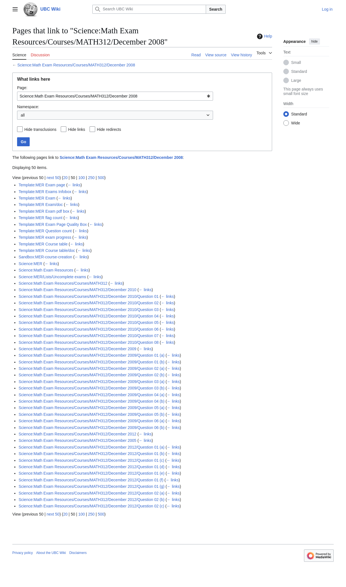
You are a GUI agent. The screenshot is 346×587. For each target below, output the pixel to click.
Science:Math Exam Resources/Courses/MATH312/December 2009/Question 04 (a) (91, 395)
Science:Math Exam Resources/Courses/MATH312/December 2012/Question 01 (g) (91, 486)
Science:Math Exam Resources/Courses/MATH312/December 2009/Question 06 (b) (91, 427)
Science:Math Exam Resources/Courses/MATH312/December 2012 (77, 434)
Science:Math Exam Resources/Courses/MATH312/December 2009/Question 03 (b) (91, 388)
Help (264, 36)
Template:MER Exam (36, 198)
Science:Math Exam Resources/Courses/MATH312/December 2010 (77, 289)
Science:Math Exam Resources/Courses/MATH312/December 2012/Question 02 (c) (91, 506)
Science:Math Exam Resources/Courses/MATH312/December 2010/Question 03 (88, 309)
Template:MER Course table (42, 244)
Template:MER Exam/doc (40, 204)
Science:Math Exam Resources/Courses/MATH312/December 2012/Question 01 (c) (91, 460)
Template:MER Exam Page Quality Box (52, 224)
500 (101, 177)
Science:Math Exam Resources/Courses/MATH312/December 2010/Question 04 (88, 316)
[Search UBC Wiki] (149, 9)
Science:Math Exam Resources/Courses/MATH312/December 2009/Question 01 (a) (91, 355)
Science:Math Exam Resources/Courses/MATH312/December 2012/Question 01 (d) (91, 467)
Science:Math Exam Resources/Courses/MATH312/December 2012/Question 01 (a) (91, 447)
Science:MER (30, 263)
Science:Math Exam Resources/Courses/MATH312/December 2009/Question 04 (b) (91, 401)
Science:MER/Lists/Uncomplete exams (52, 277)
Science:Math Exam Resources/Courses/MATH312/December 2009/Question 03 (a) (91, 381)
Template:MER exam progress (44, 237)
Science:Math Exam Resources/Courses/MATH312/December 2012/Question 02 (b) (91, 499)
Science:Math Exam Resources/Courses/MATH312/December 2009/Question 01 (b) (91, 362)
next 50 (52, 177)
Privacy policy (22, 553)
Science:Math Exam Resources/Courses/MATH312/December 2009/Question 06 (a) (91, 421)
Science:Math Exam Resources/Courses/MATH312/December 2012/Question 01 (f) (90, 480)
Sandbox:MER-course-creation (45, 257)
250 (91, 177)
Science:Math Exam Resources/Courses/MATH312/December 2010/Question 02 (88, 303)
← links (73, 185)
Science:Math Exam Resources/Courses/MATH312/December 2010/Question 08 (88, 342)
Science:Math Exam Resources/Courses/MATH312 (62, 283)
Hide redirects (109, 129)
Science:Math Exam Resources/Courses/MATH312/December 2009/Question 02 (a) (91, 368)
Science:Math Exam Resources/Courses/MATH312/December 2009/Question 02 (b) (91, 375)
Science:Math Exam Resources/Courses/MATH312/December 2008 (76, 65)
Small (296, 62)
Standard (299, 71)
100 (81, 177)
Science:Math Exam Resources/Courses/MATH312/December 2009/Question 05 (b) (91, 414)
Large (296, 80)
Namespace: (28, 107)
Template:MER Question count (45, 231)
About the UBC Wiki (51, 553)
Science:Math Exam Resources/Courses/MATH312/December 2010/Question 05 (88, 322)
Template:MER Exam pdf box (43, 211)
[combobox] (115, 96)
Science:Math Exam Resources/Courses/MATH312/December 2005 (77, 440)
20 (65, 177)
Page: (22, 87)
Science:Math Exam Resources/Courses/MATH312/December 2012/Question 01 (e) (91, 473)
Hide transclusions (40, 129)
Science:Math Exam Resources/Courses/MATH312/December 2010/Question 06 (88, 329)
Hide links (76, 129)
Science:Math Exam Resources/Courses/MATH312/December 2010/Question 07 (88, 335)
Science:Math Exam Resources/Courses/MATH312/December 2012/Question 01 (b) (91, 453)
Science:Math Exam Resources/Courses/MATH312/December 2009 (77, 349)
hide (314, 41)
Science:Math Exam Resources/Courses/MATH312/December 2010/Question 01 (88, 296)
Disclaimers (77, 553)
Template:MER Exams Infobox (44, 191)
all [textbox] (23, 115)
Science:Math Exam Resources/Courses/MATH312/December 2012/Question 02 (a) (91, 493)
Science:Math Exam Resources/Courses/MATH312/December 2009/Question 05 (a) (91, 407)
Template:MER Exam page (41, 185)
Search (215, 9)
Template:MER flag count (40, 217)
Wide (295, 123)
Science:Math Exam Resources (45, 270)
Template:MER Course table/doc (46, 250)
